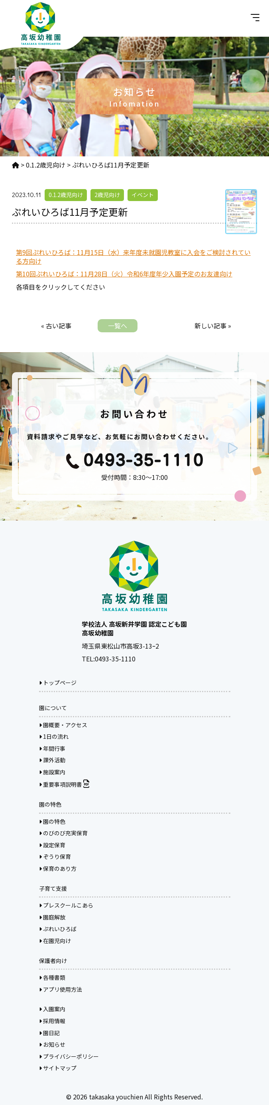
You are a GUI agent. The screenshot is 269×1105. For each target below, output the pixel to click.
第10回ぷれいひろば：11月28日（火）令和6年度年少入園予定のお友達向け (124, 273)
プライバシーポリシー (69, 1056)
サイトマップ (58, 1068)
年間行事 (52, 748)
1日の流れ (54, 736)
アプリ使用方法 (60, 989)
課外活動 (52, 760)
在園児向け (55, 941)
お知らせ (52, 1044)
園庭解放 (52, 917)
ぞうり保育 (55, 856)
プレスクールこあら (66, 905)
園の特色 (52, 821)
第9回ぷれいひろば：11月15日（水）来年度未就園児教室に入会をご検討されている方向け (133, 256)
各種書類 (52, 977)
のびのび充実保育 (63, 833)
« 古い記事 (56, 325)
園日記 (49, 1033)
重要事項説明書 (64, 784)
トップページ (58, 683)
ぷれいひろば (58, 929)
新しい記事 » (212, 325)
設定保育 (52, 845)
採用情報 (52, 1021)
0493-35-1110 (115, 658)
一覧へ (117, 325)
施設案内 (52, 772)
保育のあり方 (58, 868)
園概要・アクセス (63, 725)
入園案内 (52, 1009)
